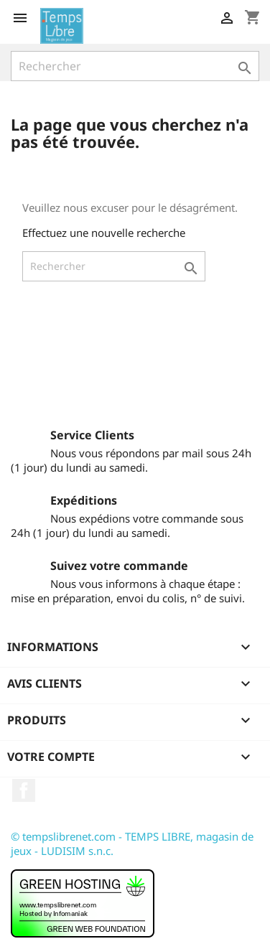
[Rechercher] (135, 66)
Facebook (23, 790)
